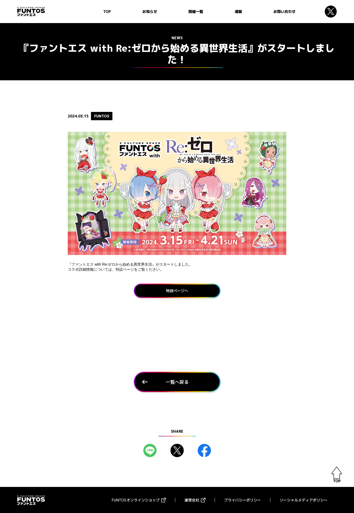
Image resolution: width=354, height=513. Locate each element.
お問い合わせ (284, 11)
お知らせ (149, 11)
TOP (107, 11)
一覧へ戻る (177, 381)
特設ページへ (177, 290)
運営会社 (191, 499)
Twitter (331, 12)
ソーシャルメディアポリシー (304, 499)
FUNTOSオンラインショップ (136, 499)
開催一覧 (195, 11)
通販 (238, 11)
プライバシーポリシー (242, 499)
